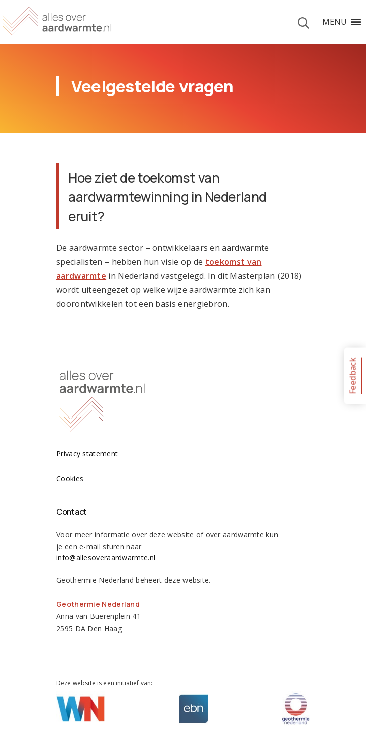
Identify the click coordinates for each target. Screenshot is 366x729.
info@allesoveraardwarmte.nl (105, 557)
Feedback (352, 375)
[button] (334, 22)
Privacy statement (87, 453)
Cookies (69, 478)
